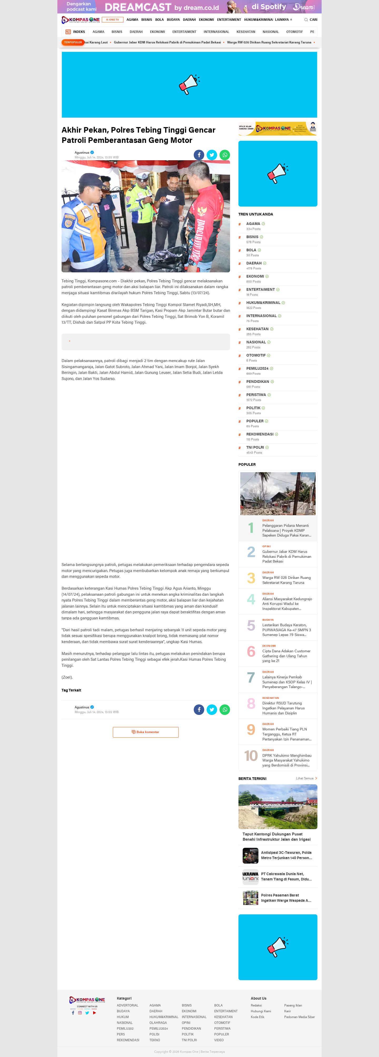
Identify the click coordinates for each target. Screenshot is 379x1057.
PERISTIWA (256, 395)
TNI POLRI (255, 448)
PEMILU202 (125, 1028)
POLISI (154, 1034)
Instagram (80, 1015)
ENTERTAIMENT (229, 20)
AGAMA (132, 20)
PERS (121, 1034)
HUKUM (123, 1017)
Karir (287, 1011)
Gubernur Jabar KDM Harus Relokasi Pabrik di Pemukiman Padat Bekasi (171, 42)
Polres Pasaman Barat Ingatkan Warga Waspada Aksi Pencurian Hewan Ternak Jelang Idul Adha (287, 899)
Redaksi (256, 1005)
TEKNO (154, 1040)
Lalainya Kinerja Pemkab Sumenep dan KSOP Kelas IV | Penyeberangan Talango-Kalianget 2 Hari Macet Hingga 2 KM (287, 682)
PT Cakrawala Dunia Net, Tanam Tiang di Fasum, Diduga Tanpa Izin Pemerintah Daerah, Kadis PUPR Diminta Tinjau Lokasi (287, 877)
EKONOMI (206, 20)
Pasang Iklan (293, 1005)
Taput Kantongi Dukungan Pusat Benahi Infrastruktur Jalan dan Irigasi (277, 837)
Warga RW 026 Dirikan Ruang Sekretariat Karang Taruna (273, 42)
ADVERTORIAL (127, 1005)
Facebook (73, 1015)
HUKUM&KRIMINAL (259, 20)
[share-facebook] (199, 155)
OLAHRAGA (158, 1023)
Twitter (87, 1015)
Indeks (75, 32)
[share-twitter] (212, 155)
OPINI (186, 1023)
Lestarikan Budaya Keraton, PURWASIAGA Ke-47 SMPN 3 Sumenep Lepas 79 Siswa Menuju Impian (286, 630)
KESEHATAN (246, 32)
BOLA (159, 20)
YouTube (94, 1015)
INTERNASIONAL (216, 32)
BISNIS (146, 20)
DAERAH (189, 20)
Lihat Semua (304, 778)
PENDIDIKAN (257, 382)
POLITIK (253, 408)
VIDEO (219, 1040)
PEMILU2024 (257, 369)
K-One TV (112, 19)
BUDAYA (173, 20)
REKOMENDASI (259, 435)
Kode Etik (257, 1017)
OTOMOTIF (294, 32)
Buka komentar (145, 732)
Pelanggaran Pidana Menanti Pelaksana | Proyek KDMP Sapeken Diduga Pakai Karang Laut (286, 531)
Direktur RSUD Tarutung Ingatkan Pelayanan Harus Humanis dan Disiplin (283, 708)
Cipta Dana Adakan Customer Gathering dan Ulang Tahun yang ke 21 (286, 656)
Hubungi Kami (261, 1011)
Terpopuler (73, 42)
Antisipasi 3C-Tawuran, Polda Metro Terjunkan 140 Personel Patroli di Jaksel (286, 856)
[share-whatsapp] (225, 155)
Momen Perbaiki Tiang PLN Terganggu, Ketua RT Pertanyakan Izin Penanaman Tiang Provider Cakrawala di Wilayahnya (285, 735)
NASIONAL (271, 32)
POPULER (254, 421)
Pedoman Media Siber (299, 1017)
